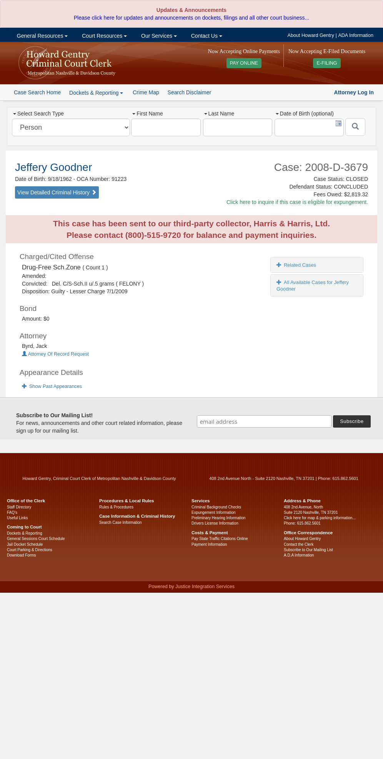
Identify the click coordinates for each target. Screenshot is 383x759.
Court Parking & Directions (29, 550)
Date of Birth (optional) (305, 113)
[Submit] (355, 127)
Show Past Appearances (52, 386)
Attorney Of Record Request (55, 354)
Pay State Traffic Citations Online (220, 539)
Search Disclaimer (189, 92)
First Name (147, 113)
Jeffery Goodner (53, 167)
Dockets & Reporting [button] (96, 93)
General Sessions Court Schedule (36, 539)
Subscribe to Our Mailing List (308, 550)
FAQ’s (12, 512)
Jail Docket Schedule (25, 544)
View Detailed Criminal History (57, 192)
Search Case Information (120, 522)
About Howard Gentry (311, 35)
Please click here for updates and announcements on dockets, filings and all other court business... (191, 18)
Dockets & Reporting (24, 533)
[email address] (264, 421)
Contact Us (206, 36)
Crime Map (146, 92)
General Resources (41, 36)
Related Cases (296, 265)
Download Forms (21, 555)
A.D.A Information (299, 555)
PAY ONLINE (244, 63)
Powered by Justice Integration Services (191, 586)
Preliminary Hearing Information (219, 518)
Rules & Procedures (116, 507)
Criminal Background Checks (216, 507)
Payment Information (209, 544)
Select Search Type (38, 113)
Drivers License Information (215, 523)
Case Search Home (37, 92)
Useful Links (17, 518)
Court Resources (103, 36)
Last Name (219, 113)
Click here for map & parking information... (320, 518)
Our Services (158, 36)
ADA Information (355, 35)
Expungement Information (214, 512)
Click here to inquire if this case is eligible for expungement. (297, 202)
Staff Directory (19, 507)
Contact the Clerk (298, 544)
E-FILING (326, 63)
